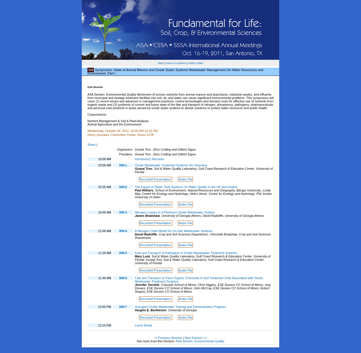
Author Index (195, 63)
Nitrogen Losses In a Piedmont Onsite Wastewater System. (175, 212)
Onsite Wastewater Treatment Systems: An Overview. (171, 165)
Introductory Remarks (149, 159)
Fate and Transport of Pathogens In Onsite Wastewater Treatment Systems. (186, 253)
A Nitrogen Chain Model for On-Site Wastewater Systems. (174, 231)
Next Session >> (195, 337)
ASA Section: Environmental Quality (200, 341)
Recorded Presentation (156, 179)
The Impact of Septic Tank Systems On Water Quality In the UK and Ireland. (186, 187)
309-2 (123, 187)
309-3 (123, 212)
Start (160, 63)
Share (91, 144)
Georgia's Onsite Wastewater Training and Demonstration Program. (180, 306)
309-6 (123, 278)
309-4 (123, 231)
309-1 (123, 165)
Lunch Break (143, 325)
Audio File (185, 179)
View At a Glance (176, 63)
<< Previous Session (168, 337)
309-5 (123, 253)
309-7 (123, 306)
